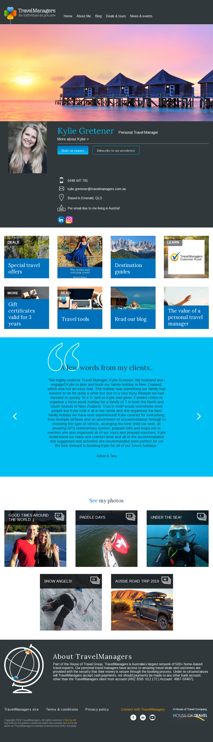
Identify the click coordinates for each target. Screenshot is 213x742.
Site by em (70, 720)
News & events (141, 16)
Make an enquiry (73, 150)
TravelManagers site (21, 709)
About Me (84, 16)
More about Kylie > (73, 139)
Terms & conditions (62, 709)
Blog (98, 16)
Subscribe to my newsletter (116, 150)
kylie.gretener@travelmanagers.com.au (97, 189)
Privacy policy (97, 709)
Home (68, 16)
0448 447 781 (78, 180)
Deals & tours (116, 16)
